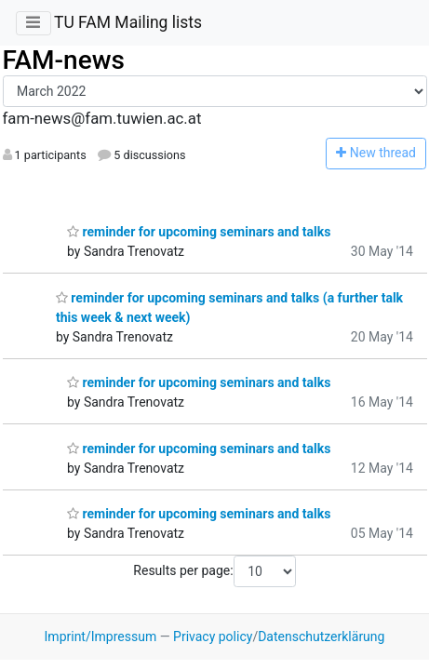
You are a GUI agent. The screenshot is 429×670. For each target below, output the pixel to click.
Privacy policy (212, 636)
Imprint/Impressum (101, 636)
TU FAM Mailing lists (128, 22)
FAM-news (64, 60)
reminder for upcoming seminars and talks (198, 231)
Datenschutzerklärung (321, 636)
